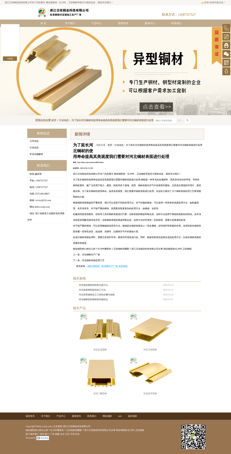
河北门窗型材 (100, 393)
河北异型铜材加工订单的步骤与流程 (97, 294)
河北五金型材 (100, 349)
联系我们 (176, 23)
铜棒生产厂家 (111, 266)
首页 (53, 120)
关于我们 (70, 23)
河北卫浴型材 (150, 349)
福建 (57, 434)
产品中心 (96, 23)
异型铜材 (122, 266)
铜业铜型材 (51, 2)
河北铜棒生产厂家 (91, 254)
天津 (72, 434)
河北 (77, 434)
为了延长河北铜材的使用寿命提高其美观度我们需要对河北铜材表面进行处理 (112, 120)
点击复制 (57, 426)
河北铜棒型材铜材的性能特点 (93, 299)
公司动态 (34, 141)
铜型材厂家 (98, 266)
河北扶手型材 (150, 393)
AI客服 (10, 59)
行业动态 (64, 120)
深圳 (42, 434)
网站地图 (107, 416)
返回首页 (30, 416)
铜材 (89, 266)
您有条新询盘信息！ (213, 2)
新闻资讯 (123, 23)
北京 (62, 434)
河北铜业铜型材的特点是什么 (93, 285)
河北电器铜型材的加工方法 (92, 290)
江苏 (67, 434)
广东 (52, 434)
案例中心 (150, 23)
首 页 (43, 23)
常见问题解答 (36, 154)
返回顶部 (132, 416)
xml (120, 416)
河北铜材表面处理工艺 (93, 260)
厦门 (47, 434)
